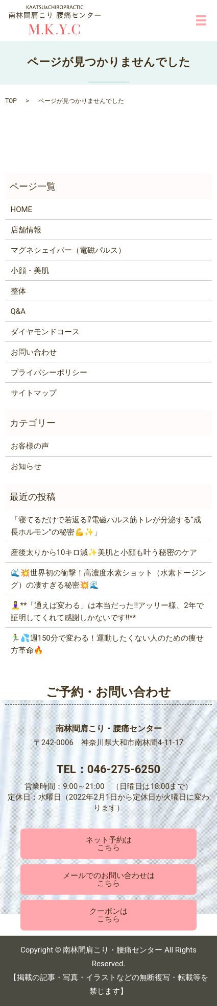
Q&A (18, 311)
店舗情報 (26, 229)
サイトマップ (34, 393)
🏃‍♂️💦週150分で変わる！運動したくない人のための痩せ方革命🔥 (107, 644)
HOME (22, 209)
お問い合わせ (34, 352)
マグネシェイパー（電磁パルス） (68, 250)
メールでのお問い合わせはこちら (109, 879)
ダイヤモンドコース (45, 331)
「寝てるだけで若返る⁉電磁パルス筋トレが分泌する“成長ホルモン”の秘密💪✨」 (106, 526)
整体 (18, 291)
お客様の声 (30, 446)
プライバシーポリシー (49, 372)
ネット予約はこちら (109, 843)
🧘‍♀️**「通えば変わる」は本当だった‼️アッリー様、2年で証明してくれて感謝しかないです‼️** (107, 611)
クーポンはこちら (108, 915)
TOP (11, 100)
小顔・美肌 (30, 270)
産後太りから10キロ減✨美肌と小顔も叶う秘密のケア (104, 552)
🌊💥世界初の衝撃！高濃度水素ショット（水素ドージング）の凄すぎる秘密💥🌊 (108, 579)
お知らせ (26, 466)
